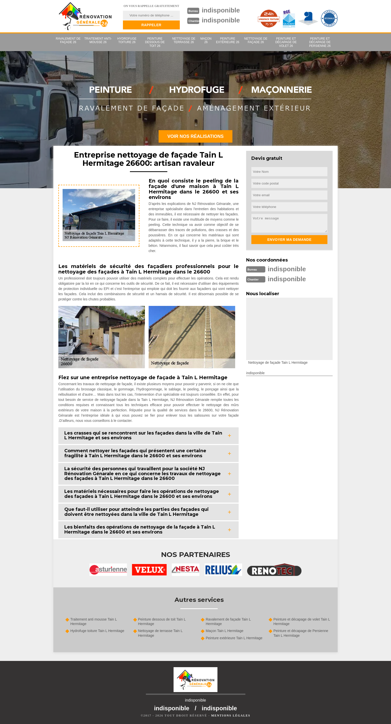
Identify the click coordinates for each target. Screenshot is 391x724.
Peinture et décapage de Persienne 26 (320, 42)
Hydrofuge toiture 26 (127, 40)
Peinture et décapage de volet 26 (286, 42)
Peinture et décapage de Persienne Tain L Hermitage (301, 633)
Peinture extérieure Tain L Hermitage (234, 638)
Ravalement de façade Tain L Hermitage (228, 621)
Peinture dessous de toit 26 (155, 42)
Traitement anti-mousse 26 (98, 40)
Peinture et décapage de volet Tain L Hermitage (302, 621)
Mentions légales (230, 715)
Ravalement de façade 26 (68, 40)
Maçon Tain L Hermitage (224, 631)
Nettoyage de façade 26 (255, 40)
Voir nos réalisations (195, 136)
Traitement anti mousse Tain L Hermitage (93, 621)
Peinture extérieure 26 (227, 40)
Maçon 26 (206, 40)
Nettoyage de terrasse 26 (183, 40)
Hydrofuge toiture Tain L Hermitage (97, 631)
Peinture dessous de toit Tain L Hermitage (162, 621)
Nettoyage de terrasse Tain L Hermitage (160, 633)
